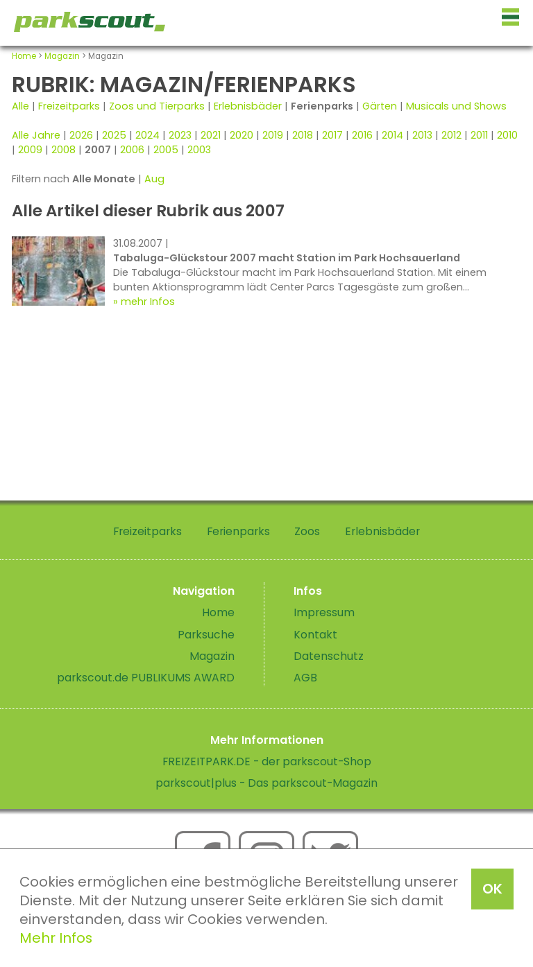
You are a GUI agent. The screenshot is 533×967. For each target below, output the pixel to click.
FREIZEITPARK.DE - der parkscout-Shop (266, 761)
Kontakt (315, 635)
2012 (451, 135)
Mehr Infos (55, 938)
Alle (20, 106)
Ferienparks (238, 531)
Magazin (62, 56)
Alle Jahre (36, 135)
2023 (180, 135)
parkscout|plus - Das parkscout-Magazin (266, 783)
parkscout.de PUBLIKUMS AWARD (146, 678)
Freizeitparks (69, 106)
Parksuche (206, 635)
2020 (241, 135)
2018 (302, 135)
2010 (507, 135)
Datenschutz (329, 656)
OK (492, 888)
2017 (332, 135)
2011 (479, 135)
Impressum (324, 612)
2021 (211, 135)
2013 (422, 135)
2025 (114, 135)
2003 (199, 150)
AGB (305, 678)
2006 (132, 150)
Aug (154, 179)
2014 (392, 135)
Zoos (307, 531)
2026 (81, 135)
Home (24, 56)
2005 (165, 150)
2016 (362, 135)
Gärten (379, 106)
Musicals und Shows (456, 106)
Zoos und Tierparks (157, 106)
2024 (147, 135)
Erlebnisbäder (248, 106)
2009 (30, 150)
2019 (272, 135)
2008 (63, 150)
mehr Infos (148, 301)
